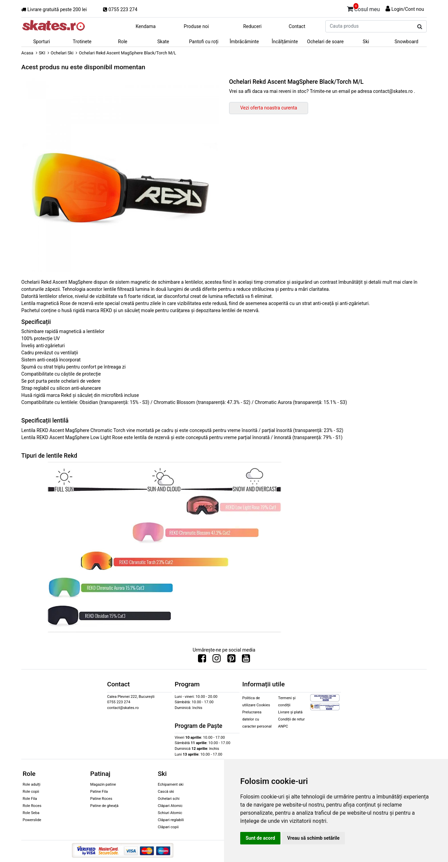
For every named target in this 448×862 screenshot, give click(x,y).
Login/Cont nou (407, 9)
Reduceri (252, 26)
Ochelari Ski (62, 52)
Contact (297, 26)
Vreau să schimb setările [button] (313, 838)
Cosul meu (363, 8)
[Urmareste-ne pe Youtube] (246, 660)
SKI (42, 52)
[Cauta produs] (420, 26)
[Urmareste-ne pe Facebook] (202, 660)
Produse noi (196, 26)
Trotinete (82, 41)
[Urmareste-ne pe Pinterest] (231, 660)
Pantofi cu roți (204, 41)
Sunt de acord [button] (260, 838)
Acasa (27, 52)
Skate (163, 41)
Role (122, 41)
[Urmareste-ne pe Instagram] (216, 660)
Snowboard (407, 41)
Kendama (145, 26)
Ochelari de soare (325, 41)
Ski (366, 41)
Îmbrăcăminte (244, 41)
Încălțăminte (285, 41)
